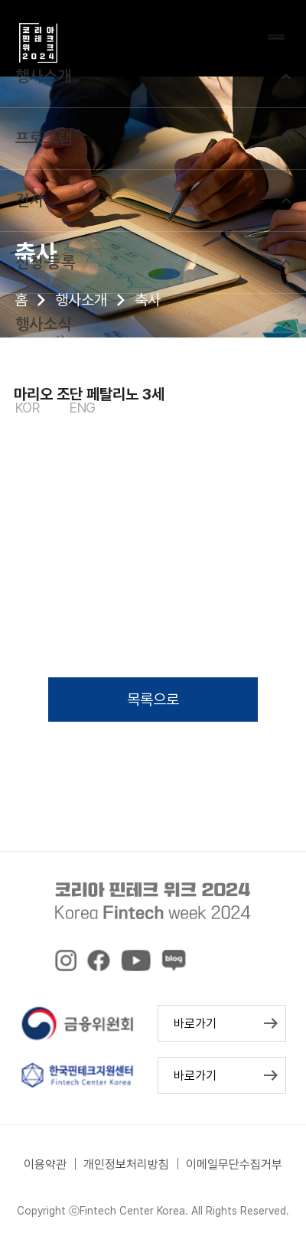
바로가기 (195, 1023)
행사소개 (81, 300)
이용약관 (45, 1164)
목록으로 (153, 699)
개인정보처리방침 (126, 1164)
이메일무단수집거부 (234, 1164)
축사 (148, 300)
